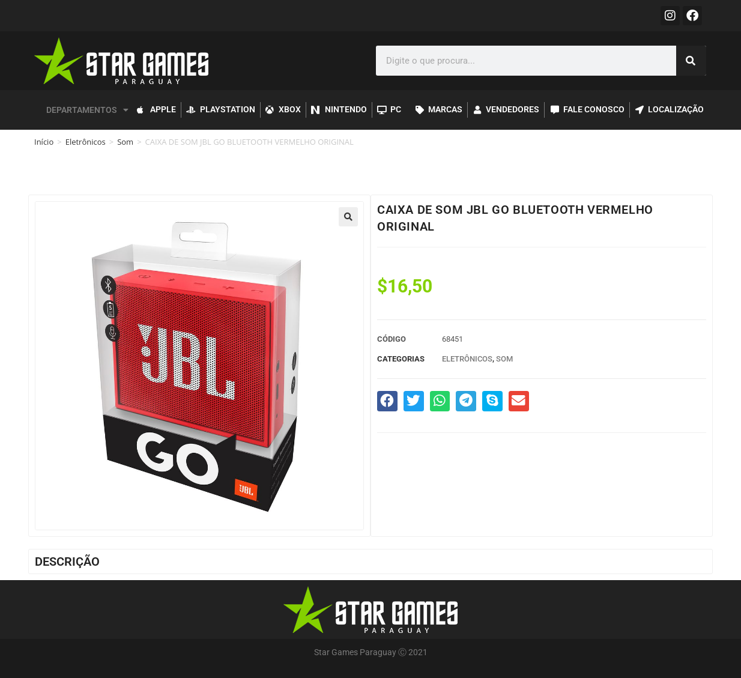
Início (43, 141)
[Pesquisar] (691, 61)
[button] (348, 216)
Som (125, 141)
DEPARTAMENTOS (87, 110)
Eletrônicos (85, 141)
